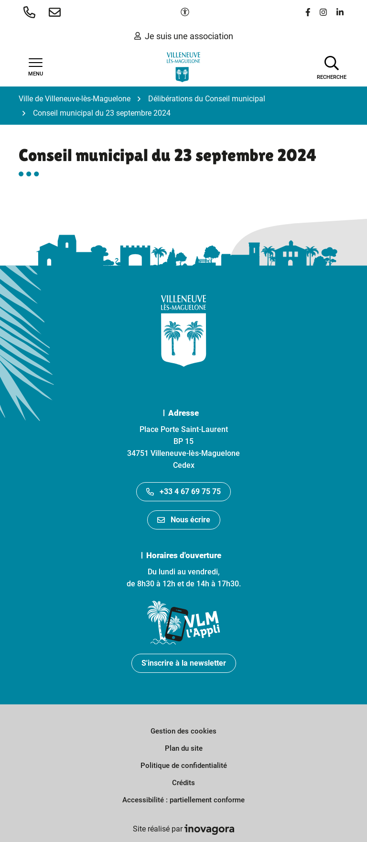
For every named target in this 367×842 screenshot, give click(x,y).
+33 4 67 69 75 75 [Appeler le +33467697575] (183, 491)
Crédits (183, 782)
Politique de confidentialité (183, 765)
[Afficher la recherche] (331, 66)
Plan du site (184, 748)
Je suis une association (183, 36)
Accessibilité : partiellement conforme (183, 800)
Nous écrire (183, 519)
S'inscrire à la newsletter (183, 663)
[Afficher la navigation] (35, 67)
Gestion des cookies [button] (183, 731)
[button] (31, 12)
